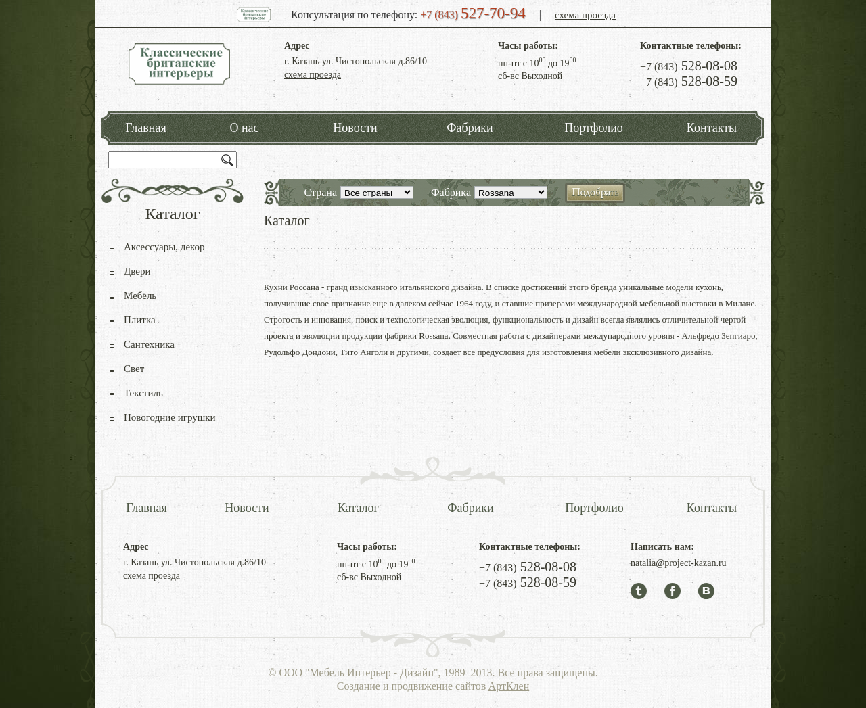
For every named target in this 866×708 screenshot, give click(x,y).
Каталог (358, 508)
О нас (243, 128)
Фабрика (451, 192)
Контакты (712, 128)
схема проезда (585, 14)
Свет (134, 368)
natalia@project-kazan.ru (679, 563)
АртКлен (509, 686)
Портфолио (593, 128)
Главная (145, 128)
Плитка (140, 319)
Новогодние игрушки (170, 417)
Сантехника (149, 344)
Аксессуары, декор (164, 246)
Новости (355, 128)
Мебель (140, 295)
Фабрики (470, 128)
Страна (320, 192)
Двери (137, 271)
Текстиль (143, 392)
